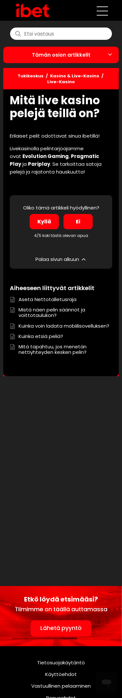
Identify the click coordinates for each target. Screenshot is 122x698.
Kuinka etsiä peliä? (41, 336)
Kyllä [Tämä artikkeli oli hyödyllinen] (44, 221)
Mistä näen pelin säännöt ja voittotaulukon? (52, 312)
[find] (61, 33)
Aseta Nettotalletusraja (47, 299)
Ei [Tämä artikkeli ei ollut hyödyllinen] (78, 221)
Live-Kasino (61, 82)
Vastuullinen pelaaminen (61, 685)
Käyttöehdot (61, 674)
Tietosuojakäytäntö (61, 662)
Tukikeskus (31, 76)
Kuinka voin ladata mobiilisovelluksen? (64, 326)
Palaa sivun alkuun (61, 259)
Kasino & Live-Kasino (74, 76)
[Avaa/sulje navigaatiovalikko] (102, 10)
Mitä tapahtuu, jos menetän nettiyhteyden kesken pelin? (53, 349)
